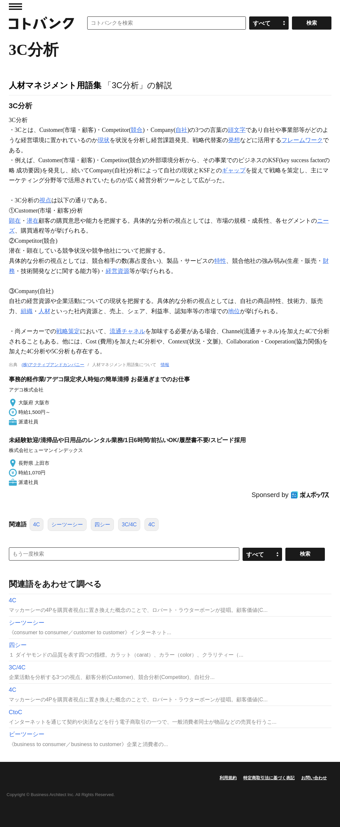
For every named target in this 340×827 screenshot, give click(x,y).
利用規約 (228, 777)
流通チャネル (127, 331)
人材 (44, 311)
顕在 (15, 220)
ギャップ (234, 170)
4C (36, 524)
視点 (45, 200)
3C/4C (129, 524)
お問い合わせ (314, 777)
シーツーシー (67, 524)
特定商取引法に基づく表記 (269, 777)
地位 (234, 311)
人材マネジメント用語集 (55, 85)
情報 (165, 364)
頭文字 (237, 130)
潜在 (33, 220)
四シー (102, 524)
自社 (181, 130)
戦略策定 (68, 331)
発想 (234, 140)
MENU (15, 6)
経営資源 (117, 271)
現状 (104, 140)
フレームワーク (302, 140)
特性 (220, 261)
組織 (27, 311)
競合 (137, 130)
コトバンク (41, 23)
